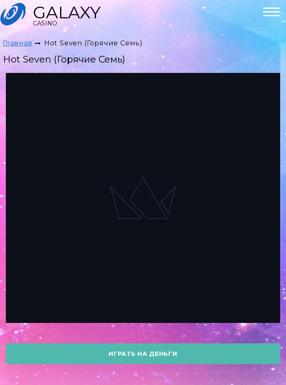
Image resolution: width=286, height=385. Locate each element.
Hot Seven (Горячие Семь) (93, 43)
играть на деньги (143, 354)
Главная (18, 43)
